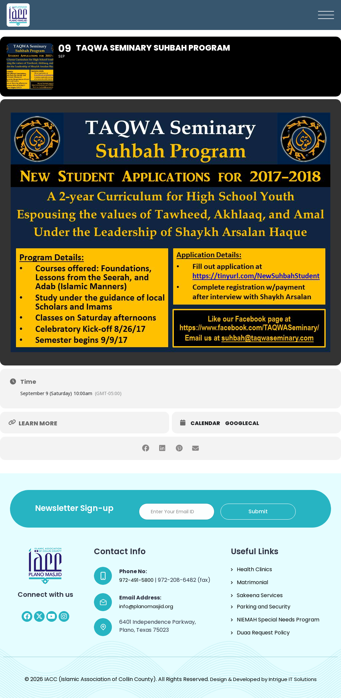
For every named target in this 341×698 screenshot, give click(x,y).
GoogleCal (242, 423)
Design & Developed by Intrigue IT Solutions (263, 679)
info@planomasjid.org (146, 606)
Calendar (205, 423)
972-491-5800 (137, 580)
